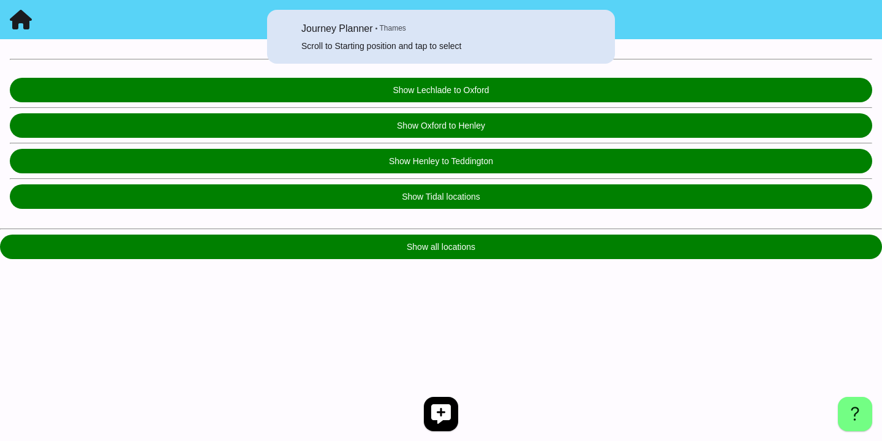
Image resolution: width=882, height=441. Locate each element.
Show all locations (441, 247)
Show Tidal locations (441, 197)
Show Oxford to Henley (441, 125)
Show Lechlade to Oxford (441, 90)
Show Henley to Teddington (441, 161)
